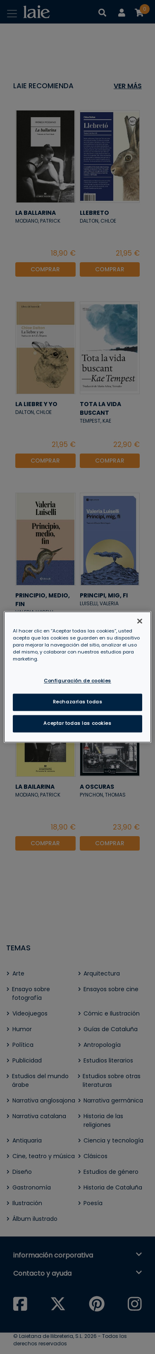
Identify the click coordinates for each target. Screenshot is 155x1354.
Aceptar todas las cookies (77, 723)
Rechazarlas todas (78, 702)
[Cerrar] (140, 621)
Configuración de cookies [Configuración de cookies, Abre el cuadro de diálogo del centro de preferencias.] (77, 681)
